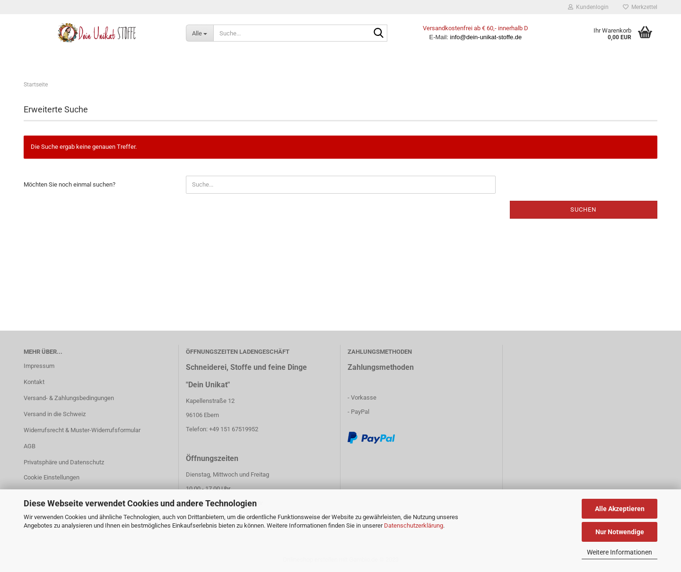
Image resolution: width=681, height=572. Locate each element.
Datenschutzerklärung (413, 525)
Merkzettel (640, 7)
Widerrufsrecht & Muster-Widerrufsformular (82, 430)
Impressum (39, 365)
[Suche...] (199, 33)
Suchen (583, 209)
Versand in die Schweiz (55, 414)
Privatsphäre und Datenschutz (64, 462)
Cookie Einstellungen (51, 477)
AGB (29, 446)
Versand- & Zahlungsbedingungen (69, 397)
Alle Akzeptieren (620, 508)
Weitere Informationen (619, 552)
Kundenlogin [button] (588, 7)
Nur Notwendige (619, 532)
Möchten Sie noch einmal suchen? (69, 184)
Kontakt (34, 381)
